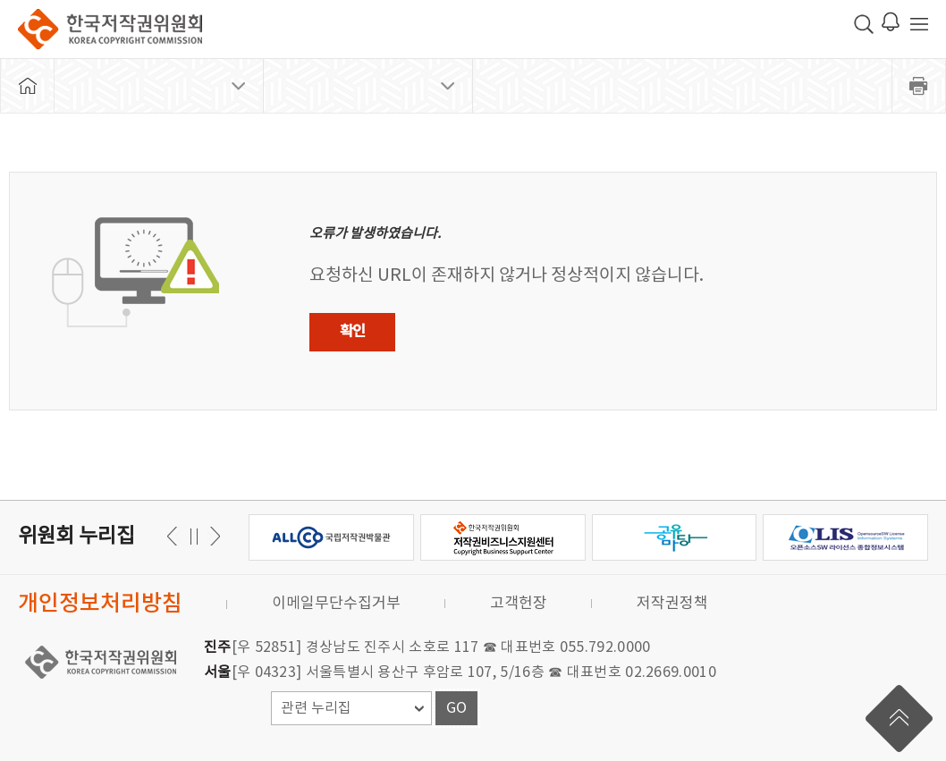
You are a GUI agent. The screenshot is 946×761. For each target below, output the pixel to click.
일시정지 (193, 536)
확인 (352, 332)
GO (456, 708)
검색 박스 (863, 24)
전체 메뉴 (919, 24)
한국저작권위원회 (110, 29)
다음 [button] (174, 536)
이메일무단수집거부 (336, 604)
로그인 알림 (891, 21)
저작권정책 (672, 604)
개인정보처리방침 (100, 604)
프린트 (919, 86)
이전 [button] (212, 536)
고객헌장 (518, 604)
